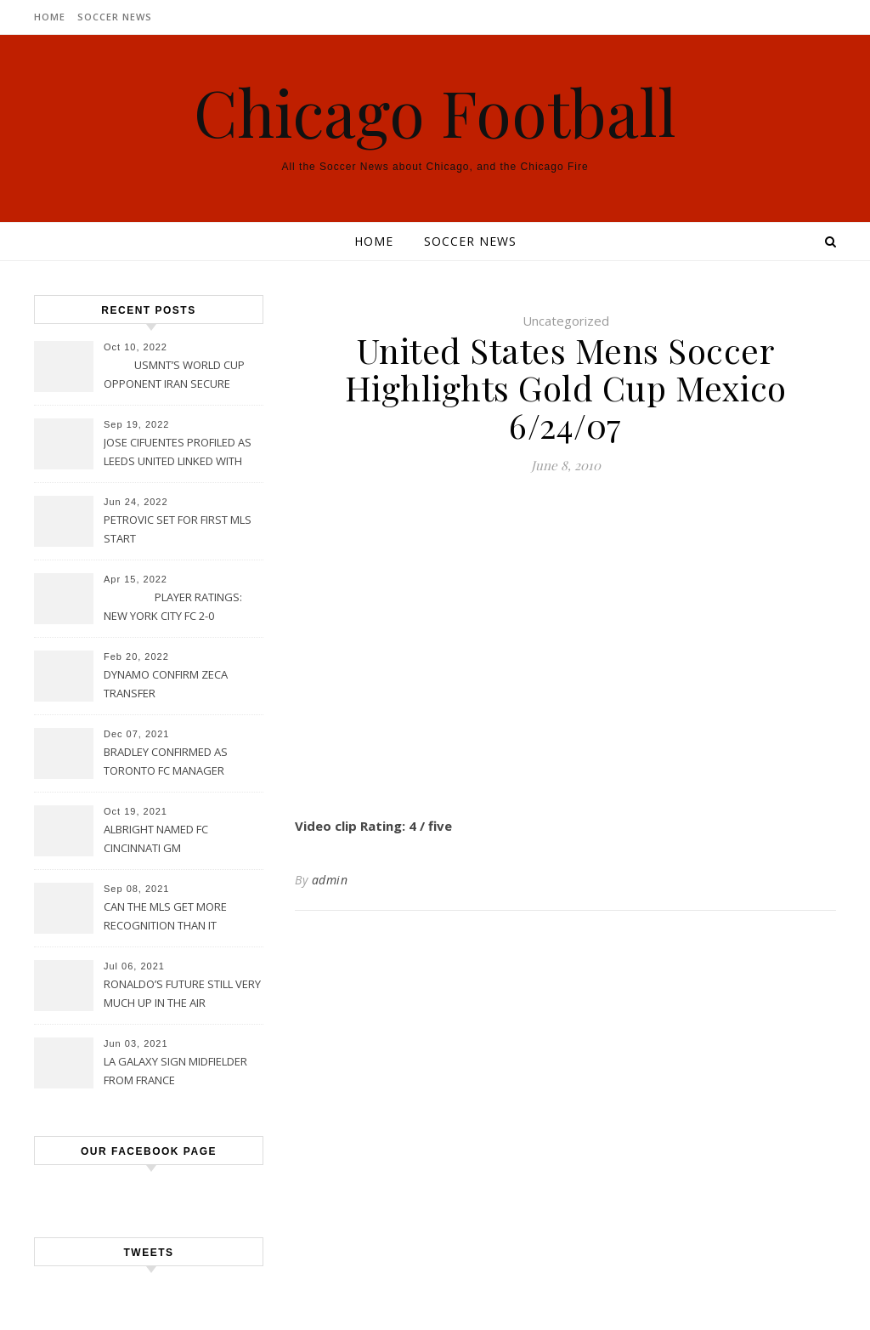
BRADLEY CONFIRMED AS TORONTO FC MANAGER (166, 761)
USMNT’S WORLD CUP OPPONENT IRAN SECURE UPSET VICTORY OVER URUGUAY (174, 376)
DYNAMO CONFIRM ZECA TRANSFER (166, 684)
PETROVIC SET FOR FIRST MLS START (177, 529)
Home (49, 16)
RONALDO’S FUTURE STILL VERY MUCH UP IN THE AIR (182, 993)
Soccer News (114, 16)
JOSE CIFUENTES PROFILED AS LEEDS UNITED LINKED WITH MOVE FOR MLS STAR (177, 453)
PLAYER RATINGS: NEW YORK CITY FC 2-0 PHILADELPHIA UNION (173, 608)
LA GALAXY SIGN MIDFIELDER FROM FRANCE (175, 1071)
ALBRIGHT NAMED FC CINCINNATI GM (156, 838)
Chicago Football (435, 112)
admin (330, 880)
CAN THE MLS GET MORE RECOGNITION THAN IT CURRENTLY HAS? (165, 917)
